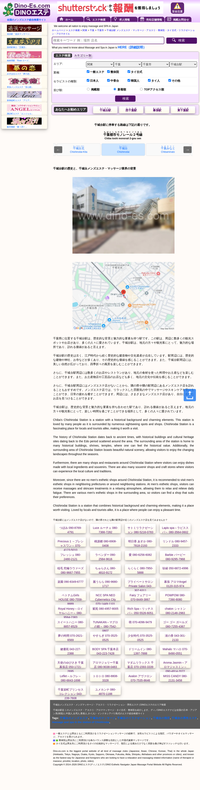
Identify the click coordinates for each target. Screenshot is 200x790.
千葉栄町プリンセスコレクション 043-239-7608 (70, 694)
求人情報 (124, 19)
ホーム (69, 19)
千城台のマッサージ (102, 718)
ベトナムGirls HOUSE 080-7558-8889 (71, 599)
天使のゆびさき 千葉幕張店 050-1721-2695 (70, 667)
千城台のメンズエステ (74, 718)
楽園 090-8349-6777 (70, 581)
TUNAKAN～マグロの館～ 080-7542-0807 (105, 626)
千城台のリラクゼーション (134, 718)
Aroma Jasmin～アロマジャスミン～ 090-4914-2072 (175, 667)
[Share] (190, 395)
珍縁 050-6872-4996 (175, 568)
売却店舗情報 (154, 19)
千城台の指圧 (161, 718)
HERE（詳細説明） (132, 47)
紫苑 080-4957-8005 (105, 608)
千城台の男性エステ (184, 718)
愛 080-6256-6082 (140, 554)
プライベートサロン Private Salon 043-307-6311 (140, 586)
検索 (181, 40)
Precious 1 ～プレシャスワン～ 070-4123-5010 (70, 546)
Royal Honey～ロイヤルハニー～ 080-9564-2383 (70, 613)
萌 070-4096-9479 (140, 622)
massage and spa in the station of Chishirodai (80, 722)
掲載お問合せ (181, 19)
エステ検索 (99, 19)
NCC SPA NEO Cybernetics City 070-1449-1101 (105, 599)
